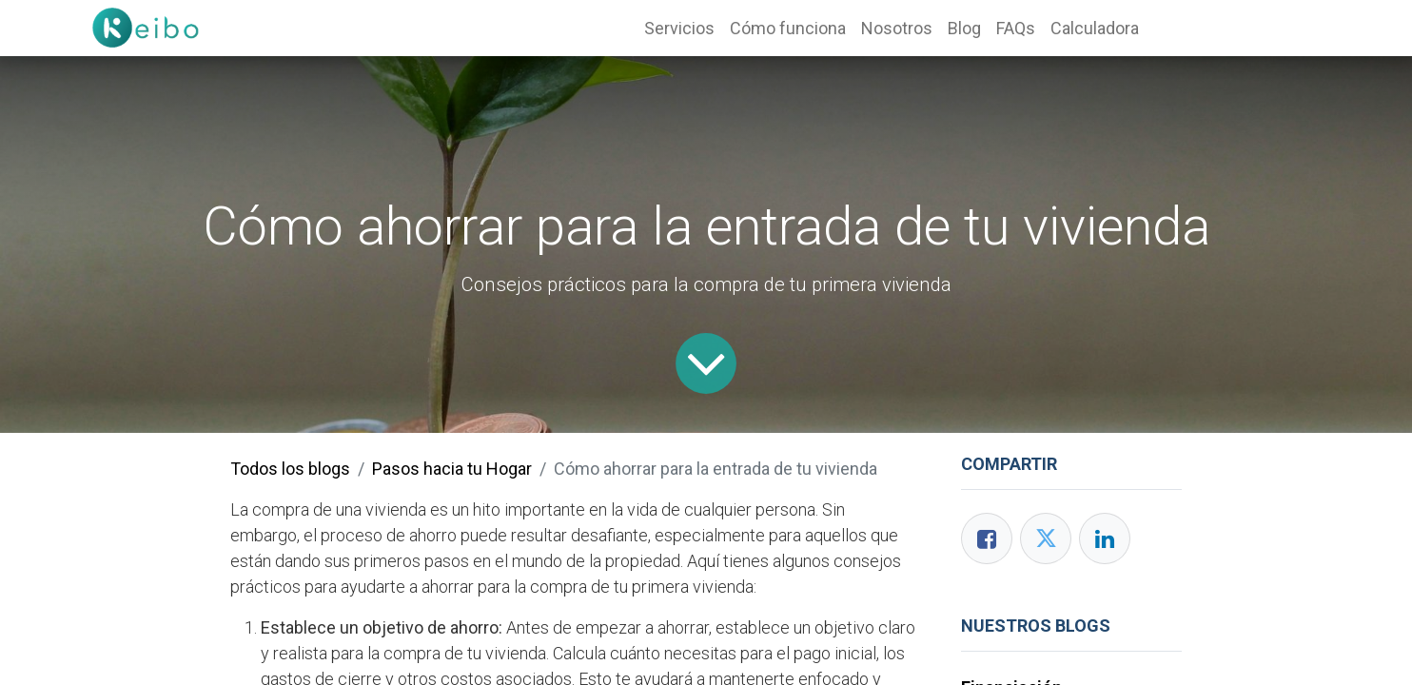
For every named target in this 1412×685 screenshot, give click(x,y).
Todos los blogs (290, 469)
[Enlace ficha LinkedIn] (1104, 538)
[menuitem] (679, 28)
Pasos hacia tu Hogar (452, 469)
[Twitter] (1045, 538)
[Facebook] (986, 538)
